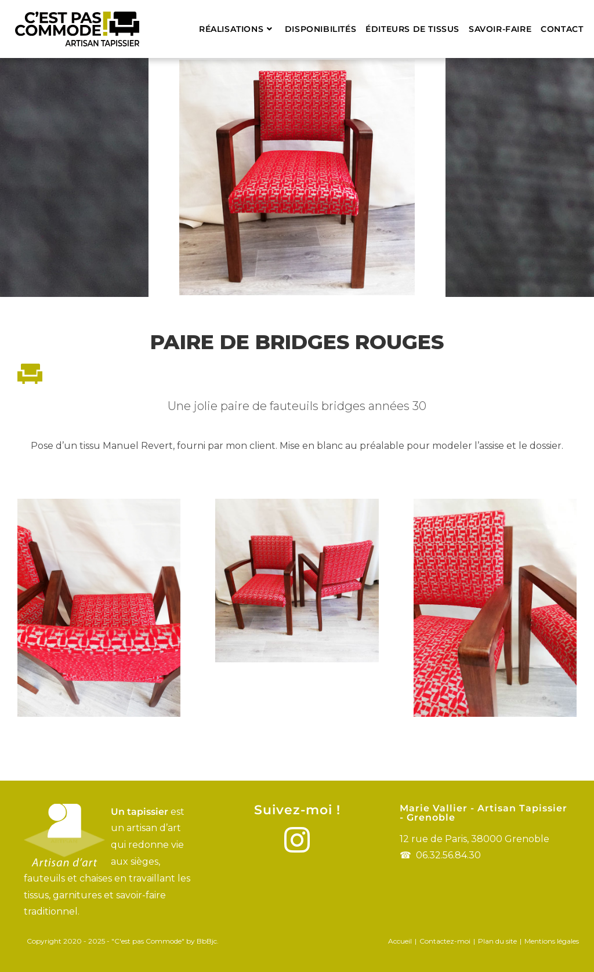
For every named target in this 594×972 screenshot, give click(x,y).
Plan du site (497, 941)
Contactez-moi (444, 941)
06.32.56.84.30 (448, 855)
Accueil (400, 941)
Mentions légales (551, 941)
